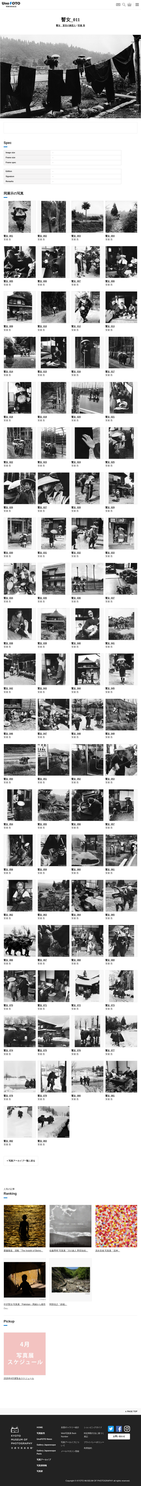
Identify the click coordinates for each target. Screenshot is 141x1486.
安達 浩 (81, 25)
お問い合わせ (119, 1436)
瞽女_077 (110, 1050)
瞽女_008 (110, 281)
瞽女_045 (110, 688)
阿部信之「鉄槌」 (58, 1304)
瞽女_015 (42, 371)
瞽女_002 (42, 236)
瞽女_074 (8, 1050)
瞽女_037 (110, 598)
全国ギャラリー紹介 (70, 1427)
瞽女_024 (76, 462)
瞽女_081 (110, 1095)
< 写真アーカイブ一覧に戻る (21, 1161)
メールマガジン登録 (70, 1451)
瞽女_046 (8, 733)
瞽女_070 (8, 1005)
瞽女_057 (110, 824)
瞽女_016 (76, 371)
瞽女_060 (76, 869)
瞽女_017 (110, 371)
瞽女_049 (110, 733)
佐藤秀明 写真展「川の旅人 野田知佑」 (68, 1250)
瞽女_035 (42, 598)
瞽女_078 (8, 1095)
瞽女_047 (42, 733)
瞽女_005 (8, 281)
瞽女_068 (76, 960)
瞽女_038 (8, 643)
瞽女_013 (110, 326)
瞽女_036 (76, 598)
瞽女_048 (76, 733)
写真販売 (41, 1433)
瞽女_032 (76, 552)
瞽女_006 (42, 281)
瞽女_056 (76, 824)
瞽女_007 (76, 281)
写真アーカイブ (44, 1460)
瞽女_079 (42, 1095)
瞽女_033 (110, 552)
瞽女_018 (8, 417)
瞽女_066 (8, 960)
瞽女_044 (76, 688)
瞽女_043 (42, 688)
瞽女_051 (42, 779)
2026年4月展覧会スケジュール (19, 1378)
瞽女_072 (76, 1005)
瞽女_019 (42, 417)
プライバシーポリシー (94, 1442)
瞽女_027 (42, 507)
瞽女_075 (42, 1050)
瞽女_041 (110, 643)
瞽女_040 (76, 643)
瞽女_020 (76, 417)
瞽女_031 (42, 552)
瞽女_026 (8, 507)
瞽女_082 (8, 1141)
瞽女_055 (42, 824)
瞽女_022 (8, 462)
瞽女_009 (8, 326)
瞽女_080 (76, 1095)
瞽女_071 (42, 1005)
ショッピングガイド (93, 1427)
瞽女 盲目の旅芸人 (66, 25)
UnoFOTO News (44, 1439)
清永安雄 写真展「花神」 (107, 1250)
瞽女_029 (110, 507)
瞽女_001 (8, 236)
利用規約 (88, 1448)
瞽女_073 (110, 1005)
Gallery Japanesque (46, 1445)
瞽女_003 (76, 236)
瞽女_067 (42, 960)
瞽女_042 (8, 688)
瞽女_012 (76, 326)
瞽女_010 (42, 326)
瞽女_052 (76, 779)
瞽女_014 (8, 371)
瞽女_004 (110, 236)
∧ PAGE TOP (131, 1411)
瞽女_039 (42, 643)
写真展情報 (42, 1465)
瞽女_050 (8, 779)
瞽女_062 (8, 914)
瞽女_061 (110, 869)
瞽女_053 (110, 779)
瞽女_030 (8, 552)
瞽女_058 (8, 869)
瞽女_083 (42, 1141)
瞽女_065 (110, 914)
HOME (40, 1427)
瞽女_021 (110, 417)
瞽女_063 (42, 914)
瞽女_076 (76, 1050)
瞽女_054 (8, 824)
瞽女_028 (76, 507)
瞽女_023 (42, 462)
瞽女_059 (42, 869)
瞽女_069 (110, 960)
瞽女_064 (76, 914)
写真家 (40, 1471)
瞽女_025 (110, 462)
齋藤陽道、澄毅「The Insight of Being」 (23, 1250)
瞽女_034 (8, 598)
